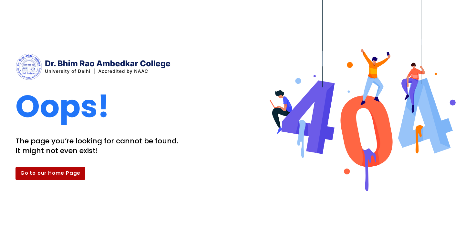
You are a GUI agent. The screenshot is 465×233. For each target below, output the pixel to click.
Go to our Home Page (50, 173)
